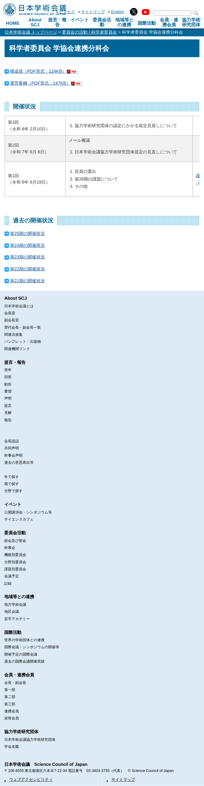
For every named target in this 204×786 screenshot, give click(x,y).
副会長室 (11, 320)
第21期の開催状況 (27, 280)
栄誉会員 (11, 718)
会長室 (9, 313)
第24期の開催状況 (27, 245)
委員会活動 (102, 22)
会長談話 (11, 441)
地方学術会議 (15, 604)
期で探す (11, 484)
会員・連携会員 (19, 674)
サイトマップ (93, 11)
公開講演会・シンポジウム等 (28, 512)
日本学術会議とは (19, 306)
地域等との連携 (19, 596)
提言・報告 (57, 22)
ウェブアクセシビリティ (31, 779)
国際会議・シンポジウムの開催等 (31, 647)
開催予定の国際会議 (20, 654)
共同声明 (11, 448)
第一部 (9, 690)
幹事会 (9, 548)
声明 (8, 398)
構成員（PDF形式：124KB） (38, 71)
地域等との (124, 22)
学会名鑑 (11, 746)
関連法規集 (13, 334)
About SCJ (34, 22)
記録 (8, 583)
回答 (8, 377)
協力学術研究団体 (21, 731)
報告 (8, 420)
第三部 (9, 704)
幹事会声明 (13, 455)
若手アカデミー (17, 619)
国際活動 (147, 23)
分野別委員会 (15, 562)
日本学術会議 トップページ (31, 32)
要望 (8, 391)
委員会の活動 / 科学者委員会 (89, 32)
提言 (8, 406)
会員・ (169, 22)
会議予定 (11, 576)
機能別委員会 (15, 555)
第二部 (9, 697)
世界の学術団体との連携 (24, 640)
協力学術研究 (191, 22)
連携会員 (11, 711)
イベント (79, 19)
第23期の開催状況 (27, 256)
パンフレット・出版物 (22, 341)
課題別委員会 (15, 569)
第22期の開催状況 (27, 268)
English (117, 11)
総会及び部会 (15, 541)
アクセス (67, 11)
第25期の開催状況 (27, 233)
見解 (8, 413)
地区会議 (11, 611)
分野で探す (13, 491)
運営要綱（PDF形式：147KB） (40, 83)
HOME (13, 23)
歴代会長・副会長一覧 (22, 327)
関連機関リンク (17, 349)
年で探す (11, 477)
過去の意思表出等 (19, 462)
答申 (8, 370)
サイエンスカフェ (19, 519)
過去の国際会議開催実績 (24, 661)
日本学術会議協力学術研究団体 (29, 739)
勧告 (8, 384)
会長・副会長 (15, 683)
